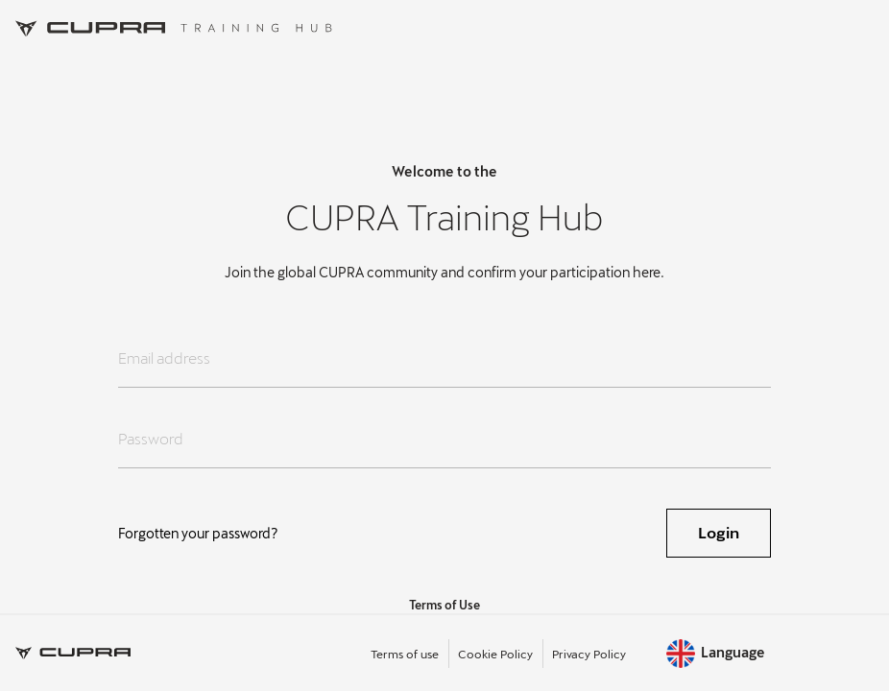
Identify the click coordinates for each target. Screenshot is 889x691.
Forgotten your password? (198, 533)
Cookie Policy (495, 653)
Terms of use (405, 653)
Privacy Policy (589, 653)
